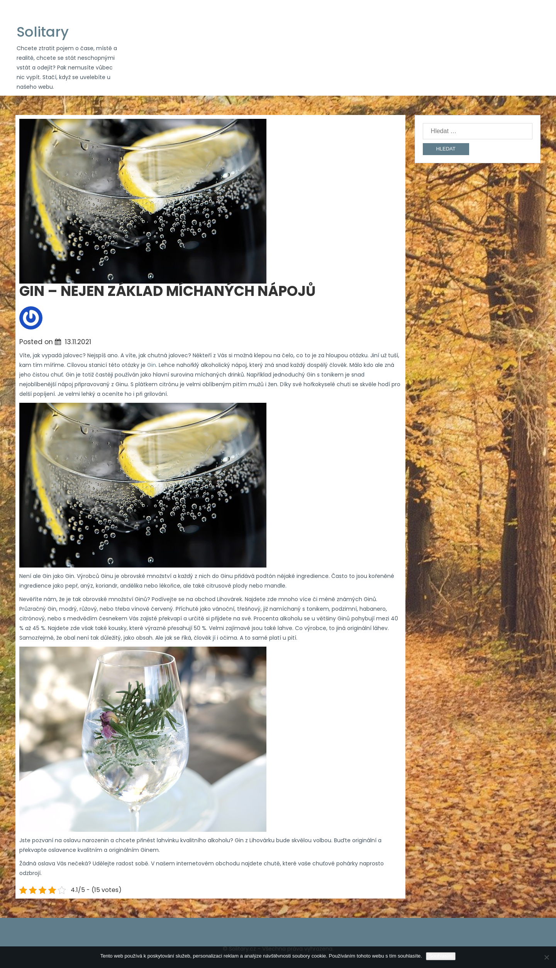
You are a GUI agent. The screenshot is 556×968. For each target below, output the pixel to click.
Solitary (43, 32)
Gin (151, 365)
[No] (546, 957)
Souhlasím (441, 956)
